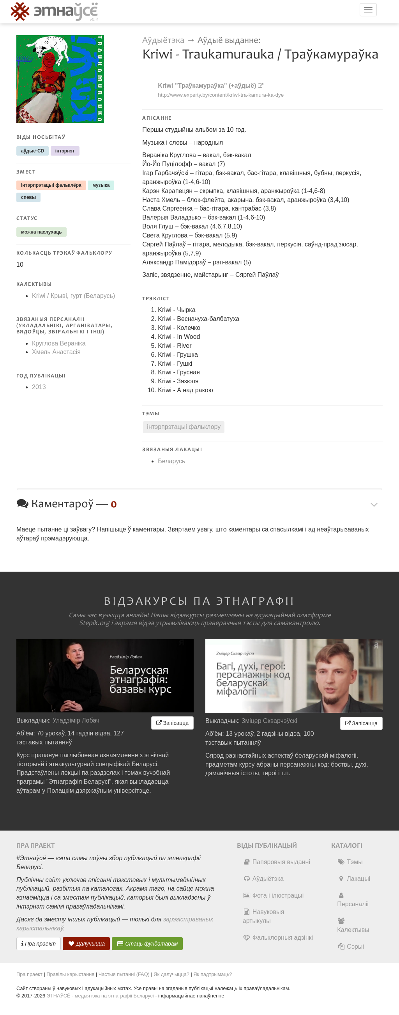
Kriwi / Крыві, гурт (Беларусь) (73, 295)
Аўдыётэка (163, 40)
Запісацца (172, 723)
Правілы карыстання (70, 974)
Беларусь (171, 461)
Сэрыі (350, 946)
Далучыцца (86, 944)
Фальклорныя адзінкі (278, 937)
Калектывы (353, 925)
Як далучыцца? (171, 974)
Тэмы (349, 862)
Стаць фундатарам (147, 944)
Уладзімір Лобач (76, 720)
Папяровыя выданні (276, 862)
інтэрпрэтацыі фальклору (184, 426)
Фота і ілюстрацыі (273, 895)
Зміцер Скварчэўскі (269, 720)
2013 (39, 387)
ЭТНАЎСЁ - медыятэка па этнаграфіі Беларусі (100, 996)
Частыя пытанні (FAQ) (124, 974)
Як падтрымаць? (212, 974)
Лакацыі (353, 878)
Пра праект (38, 944)
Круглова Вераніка (59, 343)
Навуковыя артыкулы (263, 916)
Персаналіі (352, 900)
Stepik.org (94, 623)
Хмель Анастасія (56, 352)
